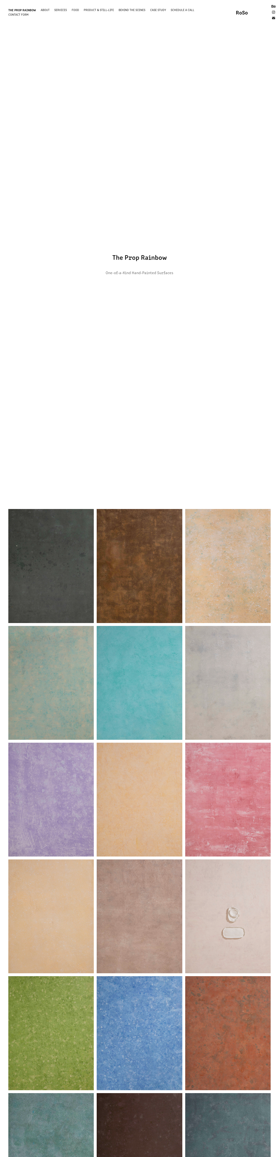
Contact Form (18, 14)
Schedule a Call (182, 10)
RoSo (242, 12)
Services (60, 10)
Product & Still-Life (99, 10)
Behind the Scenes (132, 10)
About (45, 10)
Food (75, 10)
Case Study (158, 10)
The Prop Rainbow (22, 10)
